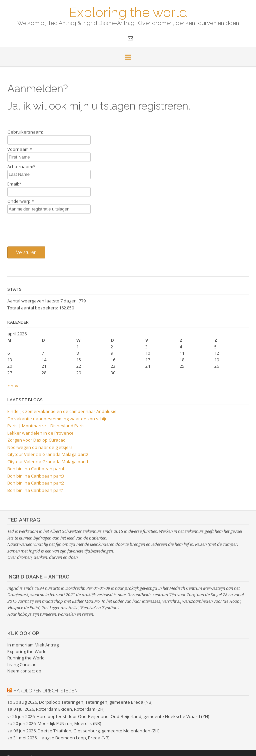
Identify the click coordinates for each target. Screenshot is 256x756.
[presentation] (58, 228)
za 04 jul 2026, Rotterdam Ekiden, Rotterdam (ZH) (55, 709)
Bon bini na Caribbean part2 (35, 483)
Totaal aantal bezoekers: (33, 308)
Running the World (26, 658)
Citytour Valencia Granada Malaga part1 (47, 462)
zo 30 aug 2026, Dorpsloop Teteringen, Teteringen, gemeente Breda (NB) (79, 702)
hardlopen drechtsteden (45, 690)
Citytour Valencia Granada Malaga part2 (47, 454)
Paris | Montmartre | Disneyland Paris (46, 426)
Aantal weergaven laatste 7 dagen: (43, 301)
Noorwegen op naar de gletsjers (40, 447)
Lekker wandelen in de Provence (40, 433)
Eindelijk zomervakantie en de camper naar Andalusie (62, 411)
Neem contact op (24, 671)
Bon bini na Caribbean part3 (35, 476)
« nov (12, 386)
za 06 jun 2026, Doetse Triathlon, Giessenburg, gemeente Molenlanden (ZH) (83, 731)
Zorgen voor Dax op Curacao (36, 440)
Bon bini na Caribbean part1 (35, 490)
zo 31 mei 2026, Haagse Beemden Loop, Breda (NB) (58, 738)
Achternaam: (21, 167)
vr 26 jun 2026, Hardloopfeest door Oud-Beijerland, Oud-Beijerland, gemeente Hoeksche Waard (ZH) (108, 716)
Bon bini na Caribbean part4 (35, 469)
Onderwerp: (20, 201)
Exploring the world (128, 11)
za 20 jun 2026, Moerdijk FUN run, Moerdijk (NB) (54, 723)
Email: (14, 184)
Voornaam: (19, 149)
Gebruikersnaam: (25, 132)
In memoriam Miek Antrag (33, 645)
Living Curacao (22, 664)
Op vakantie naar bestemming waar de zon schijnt (58, 419)
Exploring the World (27, 651)
